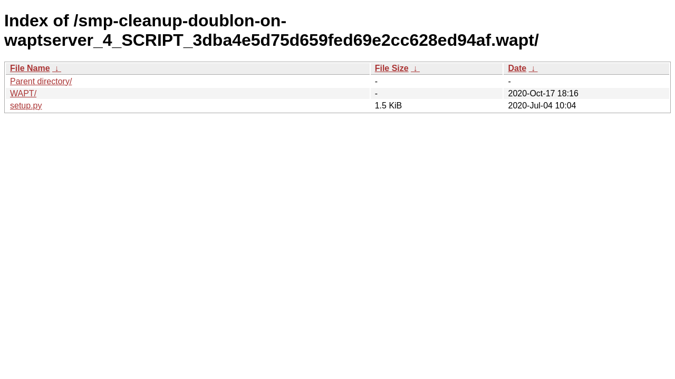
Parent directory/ (41, 81)
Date (517, 68)
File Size (392, 68)
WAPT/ (23, 93)
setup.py (26, 105)
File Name (30, 68)
